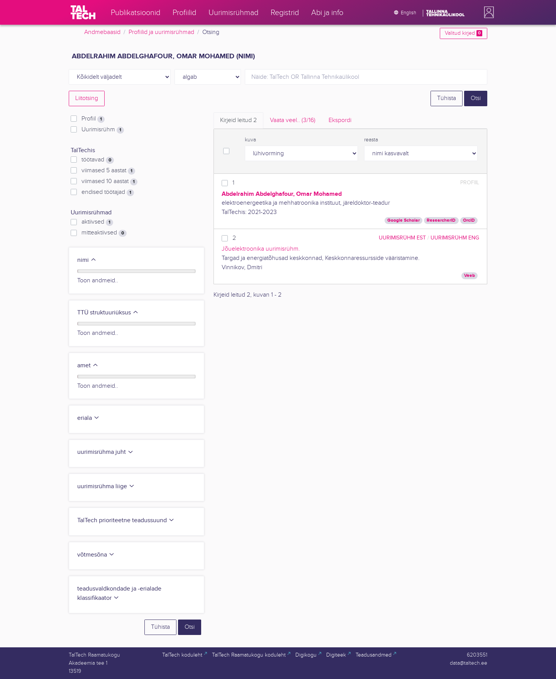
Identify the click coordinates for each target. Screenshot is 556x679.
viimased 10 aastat (109, 181)
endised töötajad (107, 192)
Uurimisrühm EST (402, 237)
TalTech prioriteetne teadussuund (126, 520)
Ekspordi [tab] (340, 120)
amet (87, 365)
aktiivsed (97, 222)
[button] (487, 12)
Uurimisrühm (102, 130)
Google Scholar (403, 220)
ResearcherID (441, 220)
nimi (87, 260)
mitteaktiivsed (104, 233)
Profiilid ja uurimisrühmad (161, 32)
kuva (250, 140)
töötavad (97, 160)
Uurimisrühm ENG (455, 237)
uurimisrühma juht (105, 452)
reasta (371, 140)
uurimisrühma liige (106, 486)
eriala (88, 418)
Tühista (446, 98)
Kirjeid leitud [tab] (238, 120)
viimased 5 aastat (108, 171)
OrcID (469, 220)
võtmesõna (96, 554)
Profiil (93, 119)
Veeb (469, 275)
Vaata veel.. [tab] (292, 120)
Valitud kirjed (463, 33)
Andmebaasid (102, 32)
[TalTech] (83, 12)
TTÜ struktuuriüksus (108, 312)
